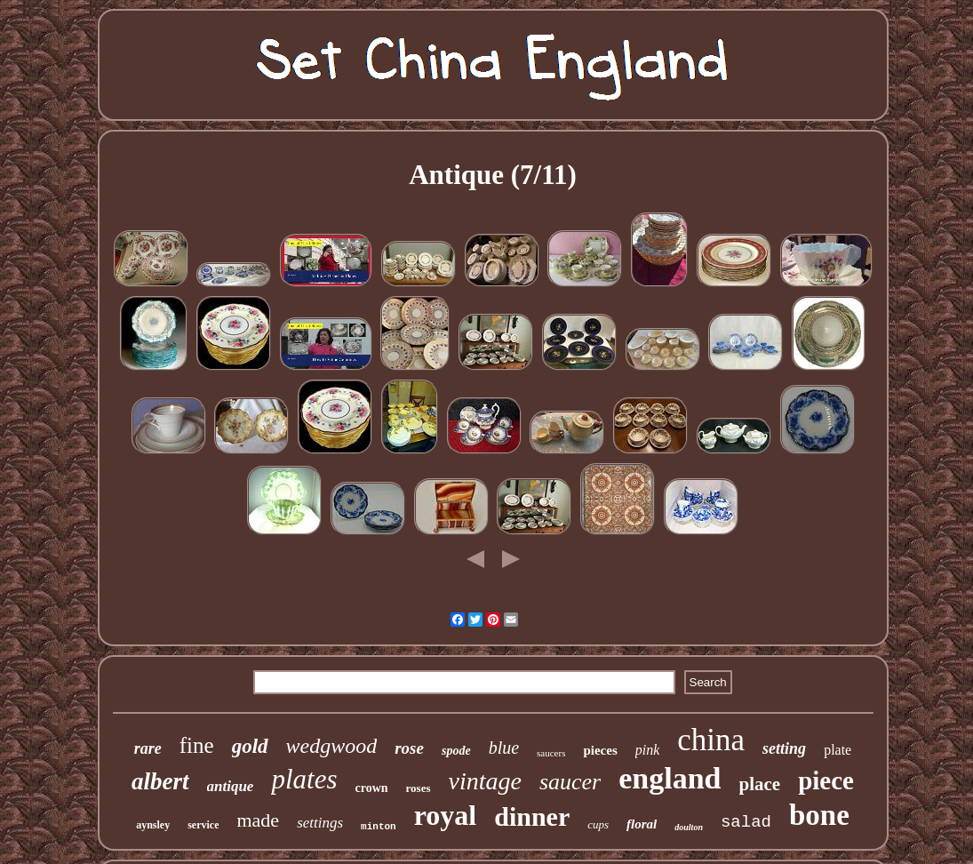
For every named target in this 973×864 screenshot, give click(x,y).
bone (819, 815)
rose (409, 748)
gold (250, 746)
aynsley (153, 825)
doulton (688, 827)
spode (456, 750)
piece (826, 780)
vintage (485, 781)
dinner (532, 816)
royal (445, 815)
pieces (600, 750)
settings (320, 822)
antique (230, 786)
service (203, 825)
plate (837, 749)
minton (378, 826)
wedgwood (332, 745)
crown (371, 788)
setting (784, 748)
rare (148, 748)
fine (196, 745)
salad (746, 822)
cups (598, 824)
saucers (551, 753)
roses (418, 788)
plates (304, 779)
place (760, 784)
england (669, 778)
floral (641, 824)
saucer (570, 782)
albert (160, 781)
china (711, 740)
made (257, 820)
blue (504, 747)
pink (647, 749)
